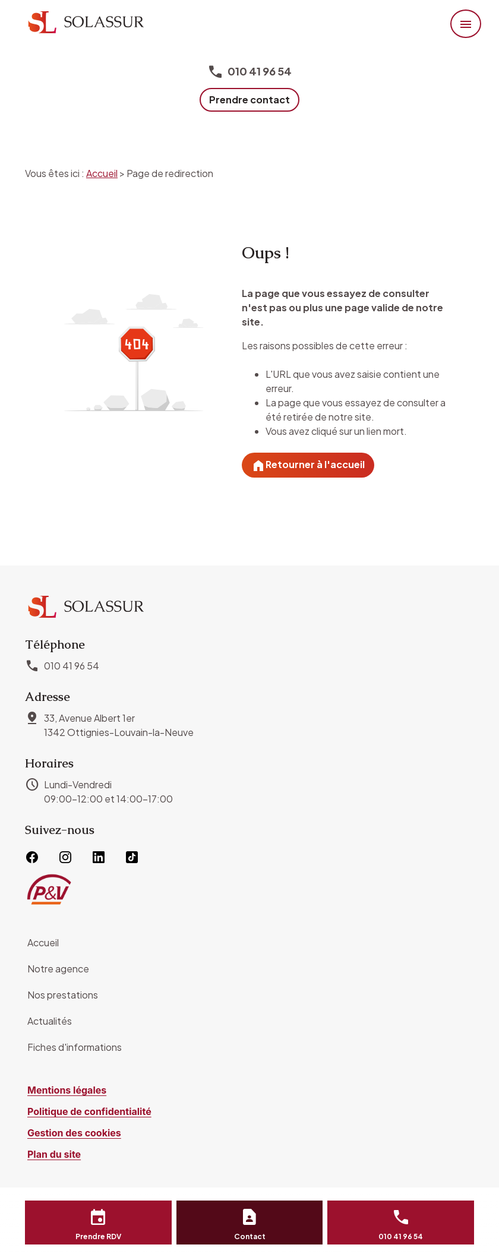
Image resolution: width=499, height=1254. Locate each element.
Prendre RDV (98, 1236)
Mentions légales (66, 1090)
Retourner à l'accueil (308, 465)
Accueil (102, 173)
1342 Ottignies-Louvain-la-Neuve (119, 724)
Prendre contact (249, 99)
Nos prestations (62, 994)
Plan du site (54, 1154)
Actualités (49, 1021)
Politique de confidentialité (89, 1111)
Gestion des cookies (74, 1133)
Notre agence (58, 968)
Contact (250, 1236)
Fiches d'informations (74, 1047)
